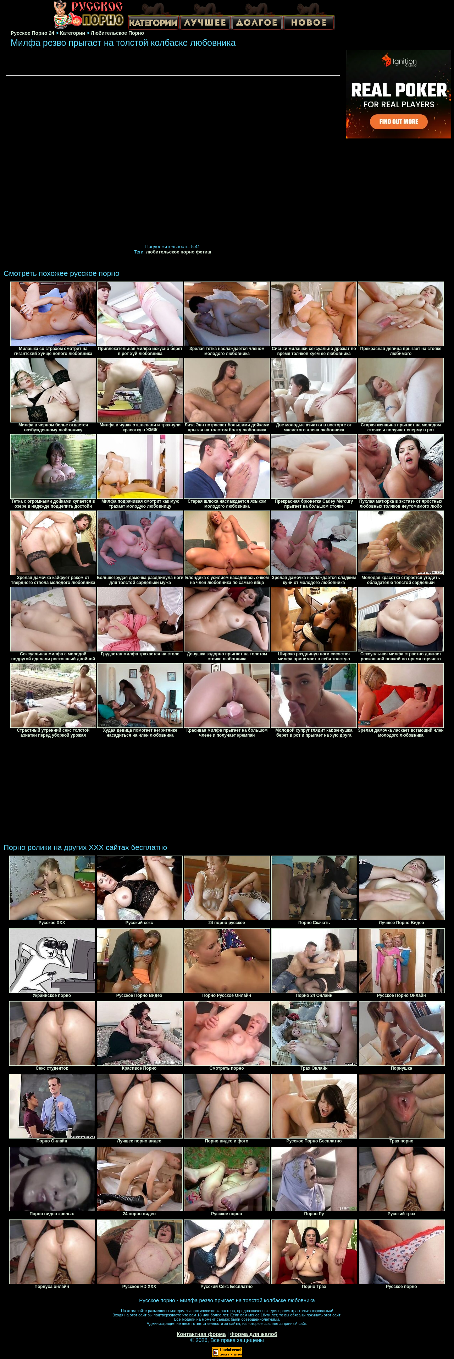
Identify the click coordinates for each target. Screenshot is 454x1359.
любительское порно (170, 252)
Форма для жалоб (253, 1334)
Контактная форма (201, 1334)
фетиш (203, 252)
